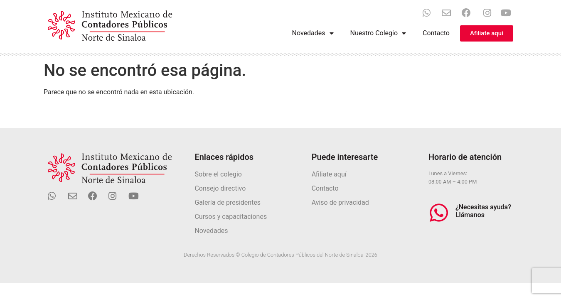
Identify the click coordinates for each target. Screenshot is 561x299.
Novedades (313, 33)
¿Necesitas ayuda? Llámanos (483, 211)
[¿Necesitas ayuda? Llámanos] (438, 212)
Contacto (436, 33)
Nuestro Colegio (378, 33)
